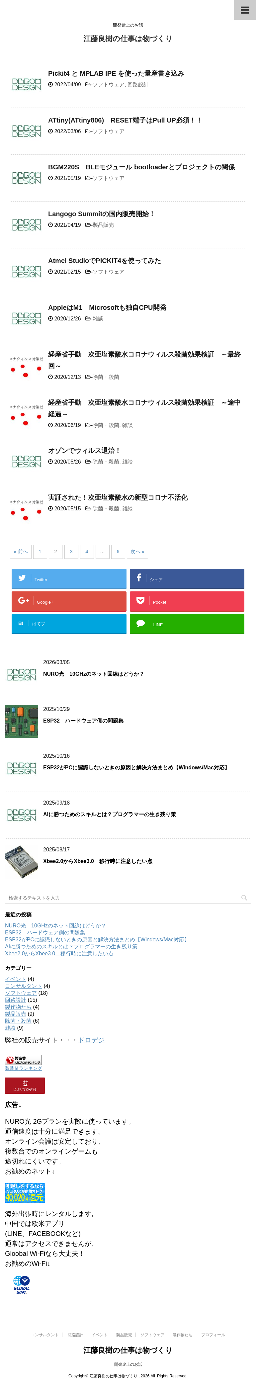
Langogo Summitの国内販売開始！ (101, 213)
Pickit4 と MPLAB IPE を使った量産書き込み (116, 73)
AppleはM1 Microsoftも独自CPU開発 (107, 307)
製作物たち (18, 1007)
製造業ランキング (23, 1068)
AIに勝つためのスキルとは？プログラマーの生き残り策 (109, 814)
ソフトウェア (109, 84)
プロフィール (213, 1335)
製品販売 (103, 225)
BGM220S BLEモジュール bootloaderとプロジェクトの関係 (141, 167)
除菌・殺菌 (106, 377)
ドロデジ (91, 1040)
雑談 (98, 318)
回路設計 (138, 84)
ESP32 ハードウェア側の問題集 (83, 721)
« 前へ (21, 551)
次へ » (137, 551)
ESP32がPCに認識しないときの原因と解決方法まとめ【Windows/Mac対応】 (136, 767)
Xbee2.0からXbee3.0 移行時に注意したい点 (97, 861)
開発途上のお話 (128, 1364)
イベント (15, 979)
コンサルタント (23, 986)
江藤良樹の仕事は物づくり (128, 39)
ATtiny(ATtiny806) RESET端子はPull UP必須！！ (125, 120)
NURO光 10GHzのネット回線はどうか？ (93, 674)
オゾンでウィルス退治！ (84, 450)
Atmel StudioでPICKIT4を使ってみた (104, 260)
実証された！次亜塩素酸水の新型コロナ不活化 (118, 497)
